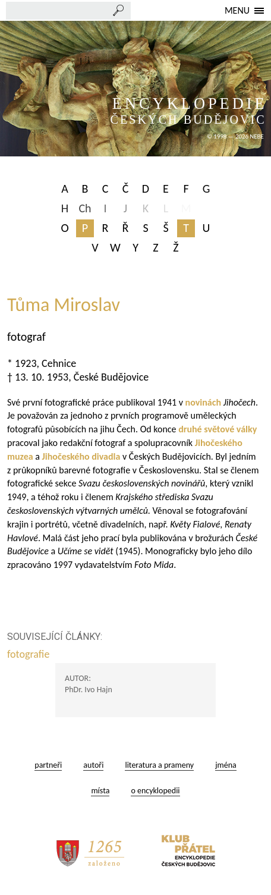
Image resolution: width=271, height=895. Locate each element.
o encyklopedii (155, 791)
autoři (93, 765)
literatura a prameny (159, 765)
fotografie (29, 654)
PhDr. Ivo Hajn (88, 689)
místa (100, 791)
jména (226, 765)
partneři (48, 765)
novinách (203, 402)
